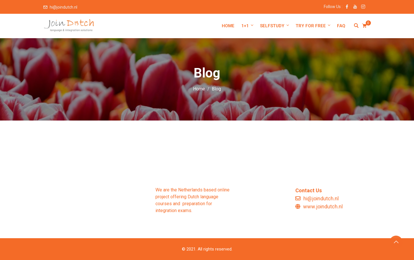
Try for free (313, 25)
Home (228, 25)
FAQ (341, 25)
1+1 (247, 25)
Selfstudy (275, 25)
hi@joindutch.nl (63, 7)
